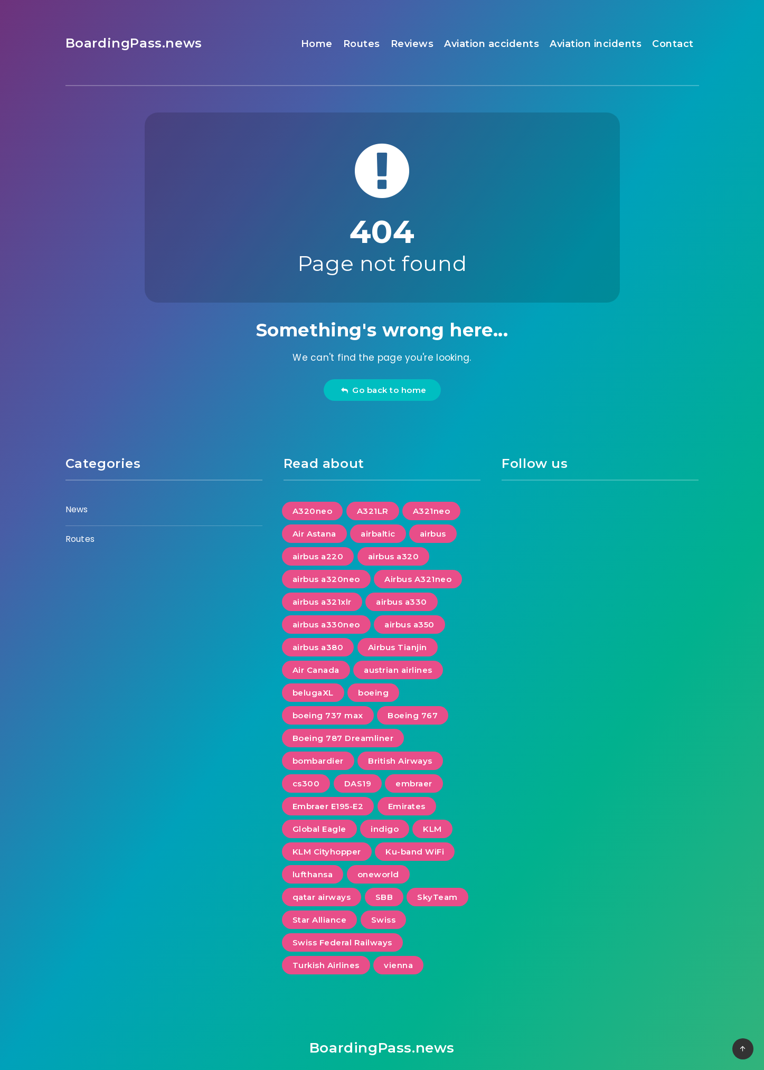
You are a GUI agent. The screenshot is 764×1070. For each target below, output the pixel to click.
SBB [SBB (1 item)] (384, 897)
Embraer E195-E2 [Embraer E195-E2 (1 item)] (328, 806)
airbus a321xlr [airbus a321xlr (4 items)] (322, 602)
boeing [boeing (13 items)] (373, 693)
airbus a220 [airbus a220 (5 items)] (318, 556)
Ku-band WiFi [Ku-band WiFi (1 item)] (414, 852)
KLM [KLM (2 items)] (432, 829)
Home (317, 44)
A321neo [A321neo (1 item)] (431, 511)
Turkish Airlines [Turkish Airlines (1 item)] (326, 965)
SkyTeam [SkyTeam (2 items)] (437, 897)
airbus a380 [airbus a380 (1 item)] (318, 647)
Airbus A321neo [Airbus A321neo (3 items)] (417, 579)
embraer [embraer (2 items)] (413, 783)
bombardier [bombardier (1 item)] (318, 761)
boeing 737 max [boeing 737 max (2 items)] (328, 715)
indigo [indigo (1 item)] (385, 829)
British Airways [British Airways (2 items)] (400, 761)
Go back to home (384, 390)
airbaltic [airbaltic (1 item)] (378, 534)
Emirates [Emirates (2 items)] (407, 806)
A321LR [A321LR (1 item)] (373, 511)
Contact (673, 44)
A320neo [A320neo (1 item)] (313, 511)
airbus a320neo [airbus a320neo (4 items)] (326, 579)
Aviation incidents (596, 44)
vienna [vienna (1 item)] (398, 965)
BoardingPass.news (133, 43)
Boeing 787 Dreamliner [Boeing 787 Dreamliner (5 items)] (343, 738)
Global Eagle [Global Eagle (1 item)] (319, 829)
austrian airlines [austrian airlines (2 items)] (398, 670)
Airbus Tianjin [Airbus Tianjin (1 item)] (397, 647)
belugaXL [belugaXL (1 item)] (313, 693)
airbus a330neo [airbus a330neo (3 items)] (326, 625)
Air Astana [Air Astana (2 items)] (314, 534)
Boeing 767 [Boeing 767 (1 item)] (413, 715)
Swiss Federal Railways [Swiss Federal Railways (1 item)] (342, 942)
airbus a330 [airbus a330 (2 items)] (401, 602)
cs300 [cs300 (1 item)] (306, 783)
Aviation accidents (491, 44)
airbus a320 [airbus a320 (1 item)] (393, 556)
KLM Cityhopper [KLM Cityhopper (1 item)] (327, 852)
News (76, 509)
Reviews (412, 44)
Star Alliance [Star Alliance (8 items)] (320, 920)
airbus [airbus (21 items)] (433, 534)
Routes (361, 44)
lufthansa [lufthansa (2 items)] (313, 874)
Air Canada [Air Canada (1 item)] (316, 670)
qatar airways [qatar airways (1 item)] (322, 897)
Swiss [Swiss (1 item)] (383, 920)
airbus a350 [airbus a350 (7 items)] (409, 625)
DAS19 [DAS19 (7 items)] (358, 783)
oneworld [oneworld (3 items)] (378, 874)
